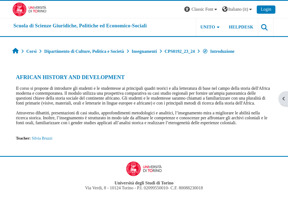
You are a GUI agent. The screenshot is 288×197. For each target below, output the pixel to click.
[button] (201, 9)
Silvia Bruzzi (42, 138)
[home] (80, 26)
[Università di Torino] (29, 9)
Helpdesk (241, 27)
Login (266, 9)
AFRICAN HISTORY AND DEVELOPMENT (70, 77)
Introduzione (218, 51)
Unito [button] (208, 27)
